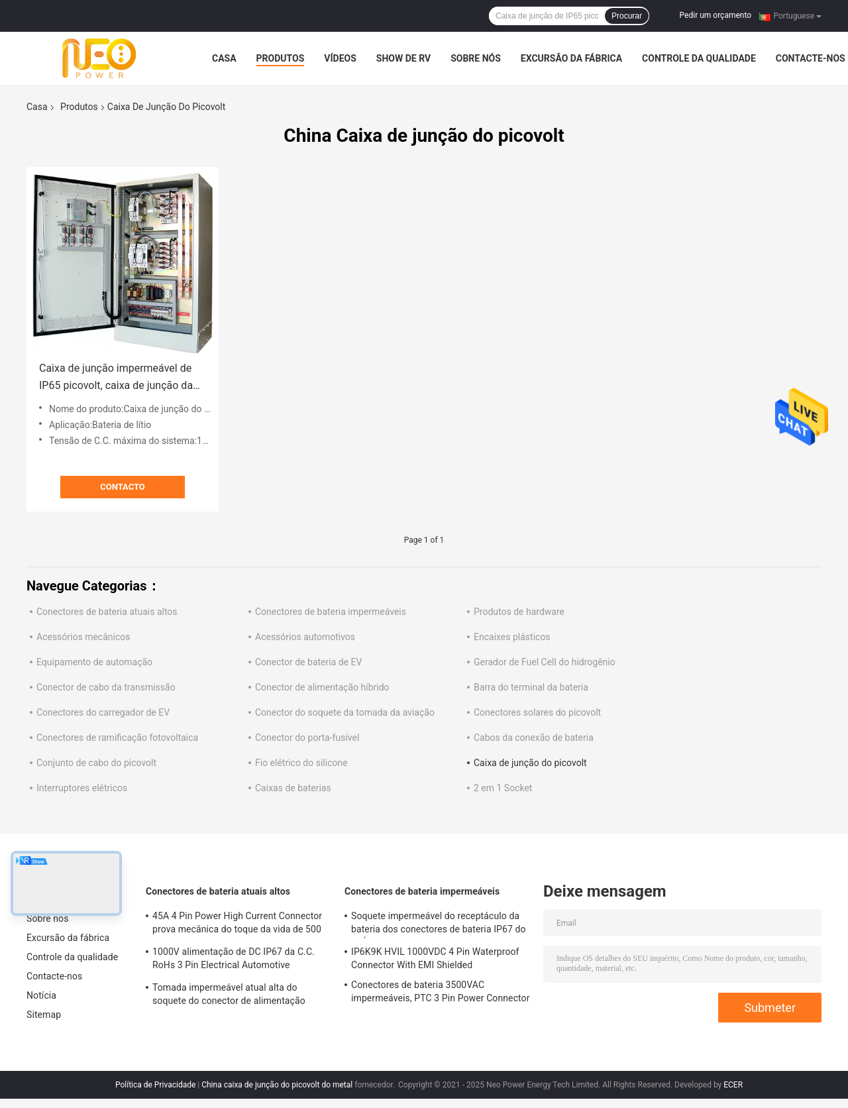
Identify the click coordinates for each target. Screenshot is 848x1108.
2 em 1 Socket (503, 788)
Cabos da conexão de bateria (534, 737)
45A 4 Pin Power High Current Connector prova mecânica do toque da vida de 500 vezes (237, 924)
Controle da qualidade (699, 58)
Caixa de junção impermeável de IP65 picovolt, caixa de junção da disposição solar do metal (116, 378)
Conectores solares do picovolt (537, 712)
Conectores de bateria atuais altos (107, 611)
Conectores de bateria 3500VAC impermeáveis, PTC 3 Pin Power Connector (440, 991)
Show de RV (403, 58)
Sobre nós (475, 58)
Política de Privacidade (155, 1084)
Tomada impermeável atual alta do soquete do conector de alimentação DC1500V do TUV (228, 996)
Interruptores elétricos (81, 788)
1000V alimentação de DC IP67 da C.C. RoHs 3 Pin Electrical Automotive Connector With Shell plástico (233, 960)
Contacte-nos (810, 58)
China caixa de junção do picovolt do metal (276, 1084)
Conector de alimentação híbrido (322, 687)
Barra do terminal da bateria (531, 687)
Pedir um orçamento (715, 15)
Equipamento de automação (94, 662)
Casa (224, 58)
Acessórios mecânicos (83, 637)
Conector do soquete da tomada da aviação (345, 712)
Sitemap (43, 1014)
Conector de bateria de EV (308, 662)
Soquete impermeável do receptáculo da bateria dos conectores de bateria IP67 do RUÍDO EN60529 (438, 924)
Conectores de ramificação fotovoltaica (117, 737)
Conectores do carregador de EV (103, 712)
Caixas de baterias (293, 788)
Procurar (626, 16)
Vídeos (340, 58)
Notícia (41, 995)
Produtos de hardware (519, 611)
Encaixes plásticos (512, 637)
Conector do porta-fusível (307, 737)
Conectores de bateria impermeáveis (330, 611)
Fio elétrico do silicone (301, 762)
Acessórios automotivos (305, 637)
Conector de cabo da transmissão (106, 687)
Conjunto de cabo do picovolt (96, 762)
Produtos (280, 58)
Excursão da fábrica (571, 58)
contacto (122, 487)
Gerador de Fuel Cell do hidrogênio (544, 662)
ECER (733, 1084)
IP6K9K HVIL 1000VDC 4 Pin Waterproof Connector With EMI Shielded (435, 958)
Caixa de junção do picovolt (530, 762)
